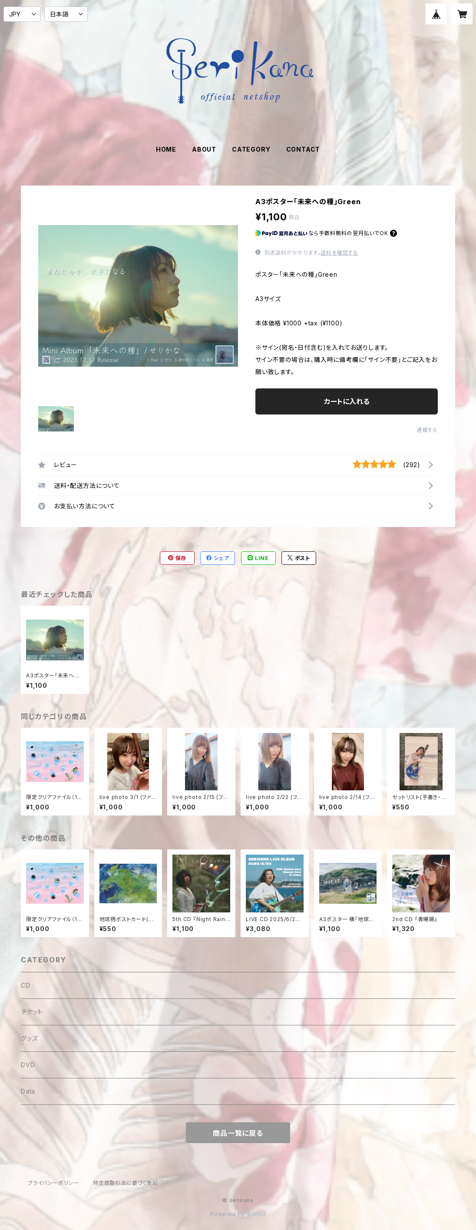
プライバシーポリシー (53, 1183)
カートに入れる (347, 401)
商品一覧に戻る (238, 1133)
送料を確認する (339, 252)
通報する (427, 430)
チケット (32, 1011)
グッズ (29, 1038)
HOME (166, 149)
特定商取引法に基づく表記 (125, 1183)
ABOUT (204, 149)
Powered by (238, 1214)
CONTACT (303, 149)
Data (28, 1091)
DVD (28, 1064)
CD (25, 985)
